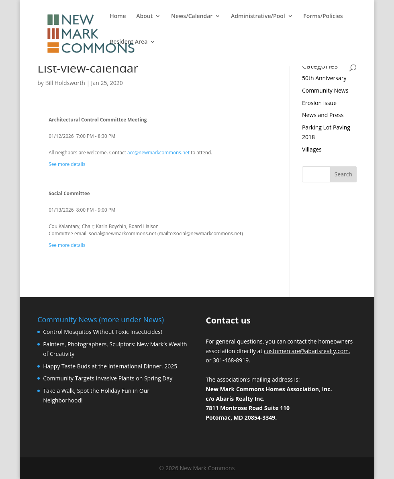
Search (343, 174)
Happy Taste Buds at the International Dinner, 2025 (110, 366)
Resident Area (128, 42)
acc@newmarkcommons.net (158, 152)
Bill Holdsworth (65, 83)
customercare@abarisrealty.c (302, 351)
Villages (312, 149)
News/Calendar (191, 16)
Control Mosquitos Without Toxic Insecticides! (102, 332)
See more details (67, 164)
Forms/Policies (323, 16)
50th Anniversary (324, 78)
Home (118, 16)
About (144, 16)
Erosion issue (319, 103)
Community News (325, 90)
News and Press (322, 115)
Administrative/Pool (258, 16)
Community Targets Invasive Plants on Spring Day (107, 378)
